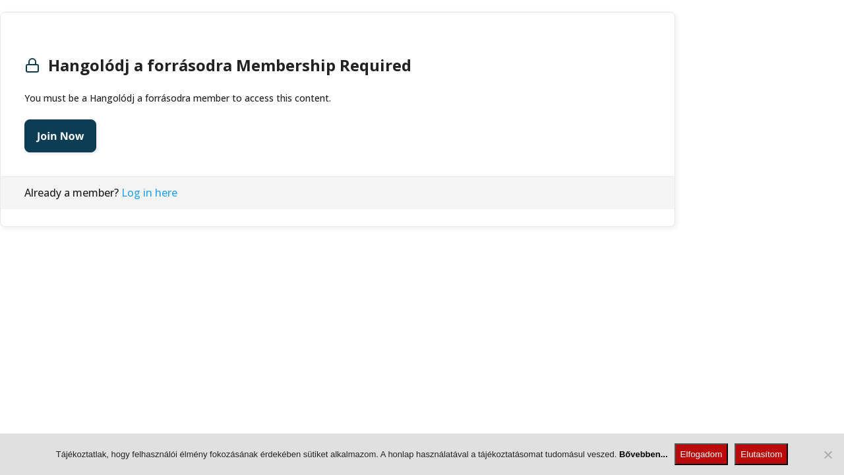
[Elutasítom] (827, 454)
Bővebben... (643, 454)
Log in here (149, 192)
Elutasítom (761, 454)
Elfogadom (701, 454)
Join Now (60, 136)
